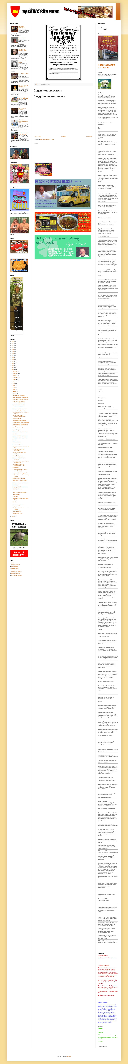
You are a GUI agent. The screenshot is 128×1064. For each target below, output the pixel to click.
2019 (13, 351)
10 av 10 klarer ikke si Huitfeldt (20, 480)
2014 (13, 361)
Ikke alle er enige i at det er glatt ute (23, 86)
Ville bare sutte (16, 494)
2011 (13, 367)
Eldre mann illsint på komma (19, 420)
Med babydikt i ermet (17, 513)
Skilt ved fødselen (17, 511)
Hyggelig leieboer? (17, 418)
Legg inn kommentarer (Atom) (47, 139)
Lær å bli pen (16, 485)
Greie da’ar (100, 1032)
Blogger (69, 1056)
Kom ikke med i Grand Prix (19, 395)
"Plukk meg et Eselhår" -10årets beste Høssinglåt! (20, 470)
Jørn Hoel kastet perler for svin (20, 408)
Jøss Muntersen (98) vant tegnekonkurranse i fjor (18, 465)
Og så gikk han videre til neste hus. (106, 995)
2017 (13, 355)
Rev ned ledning (16, 442)
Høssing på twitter (15, 573)
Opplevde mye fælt (17, 430)
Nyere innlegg (38, 136)
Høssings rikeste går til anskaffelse (21, 422)
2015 (13, 359)
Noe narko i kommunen (18, 455)
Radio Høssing (14, 566)
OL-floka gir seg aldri (17, 444)
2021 (13, 347)
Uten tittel (15, 434)
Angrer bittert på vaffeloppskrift (20, 473)
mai (14, 385)
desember (15, 371)
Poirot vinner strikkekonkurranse (20, 432)
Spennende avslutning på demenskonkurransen (18, 405)
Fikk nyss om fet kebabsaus (22, 109)
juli (13, 381)
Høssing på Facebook (16, 571)
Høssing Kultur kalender (16, 570)
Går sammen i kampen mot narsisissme (19, 458)
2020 (13, 349)
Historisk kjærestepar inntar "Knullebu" (23, 133)
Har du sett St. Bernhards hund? (20, 436)
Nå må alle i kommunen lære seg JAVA (23, 121)
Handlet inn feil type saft (18, 504)
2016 (13, 357)
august (14, 379)
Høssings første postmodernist (22, 38)
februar (14, 391)
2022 (13, 345)
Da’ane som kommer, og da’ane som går (107, 1034)
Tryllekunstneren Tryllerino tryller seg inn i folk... (20, 425)
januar (14, 393)
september (15, 377)
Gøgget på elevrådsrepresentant (20, 487)
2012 (13, 365)
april (14, 387)
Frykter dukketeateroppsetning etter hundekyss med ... (21, 462)
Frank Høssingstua (102, 1046)
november (15, 373)
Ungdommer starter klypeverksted (20, 399)
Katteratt (15, 440)
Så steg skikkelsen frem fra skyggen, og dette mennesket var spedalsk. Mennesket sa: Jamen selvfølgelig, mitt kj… (107, 987)
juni (14, 383)
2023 (13, 343)
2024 (13, 341)
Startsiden (63, 136)
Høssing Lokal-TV (15, 564)
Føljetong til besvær (17, 489)
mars (14, 389)
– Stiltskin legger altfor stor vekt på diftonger (23, 97)
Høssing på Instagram (16, 575)
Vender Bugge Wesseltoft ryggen (22, 50)
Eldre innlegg (89, 136)
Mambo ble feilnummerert (21, 27)
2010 (13, 369)
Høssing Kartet (14, 568)
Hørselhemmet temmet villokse (20, 438)
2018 (13, 353)
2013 (13, 363)
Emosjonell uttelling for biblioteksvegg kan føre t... (19, 416)
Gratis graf (15, 496)
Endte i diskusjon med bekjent (19, 492)
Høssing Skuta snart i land (19, 478)
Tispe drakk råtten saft (18, 428)
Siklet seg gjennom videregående (20, 397)
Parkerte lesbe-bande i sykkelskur (20, 483)
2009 (13, 516)
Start (12, 563)
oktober (15, 375)
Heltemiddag (15, 467)
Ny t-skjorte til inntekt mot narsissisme (18, 450)
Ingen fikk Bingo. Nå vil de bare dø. (23, 74)
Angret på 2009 (16, 506)
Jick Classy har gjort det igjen (19, 410)
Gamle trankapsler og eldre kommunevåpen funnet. (19, 402)
